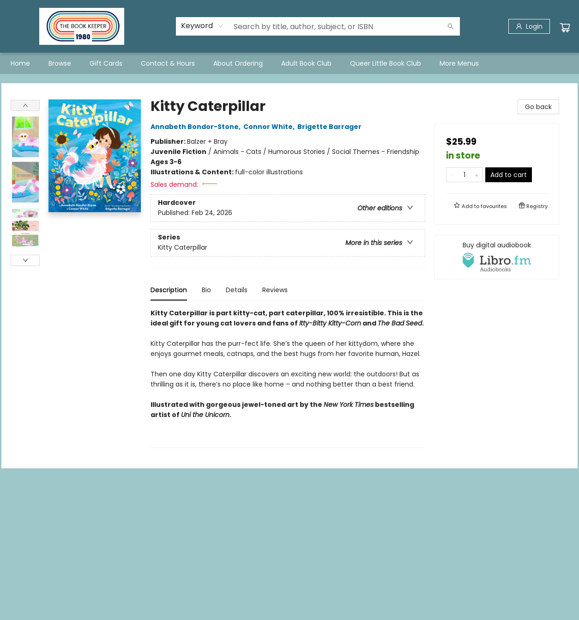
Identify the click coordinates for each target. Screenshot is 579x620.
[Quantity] (464, 174)
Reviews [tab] (275, 290)
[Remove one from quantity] (452, 175)
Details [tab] (236, 290)
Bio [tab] (206, 290)
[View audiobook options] (497, 257)
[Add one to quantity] (476, 175)
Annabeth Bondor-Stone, (197, 126)
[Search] (450, 26)
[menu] (289, 63)
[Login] (529, 26)
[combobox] (202, 26)
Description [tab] (169, 290)
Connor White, (270, 126)
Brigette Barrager (330, 126)
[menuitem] (20, 63)
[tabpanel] (288, 378)
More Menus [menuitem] (459, 63)
